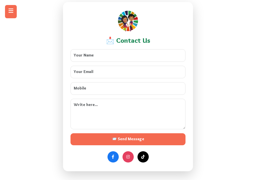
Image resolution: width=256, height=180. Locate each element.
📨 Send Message (128, 139)
